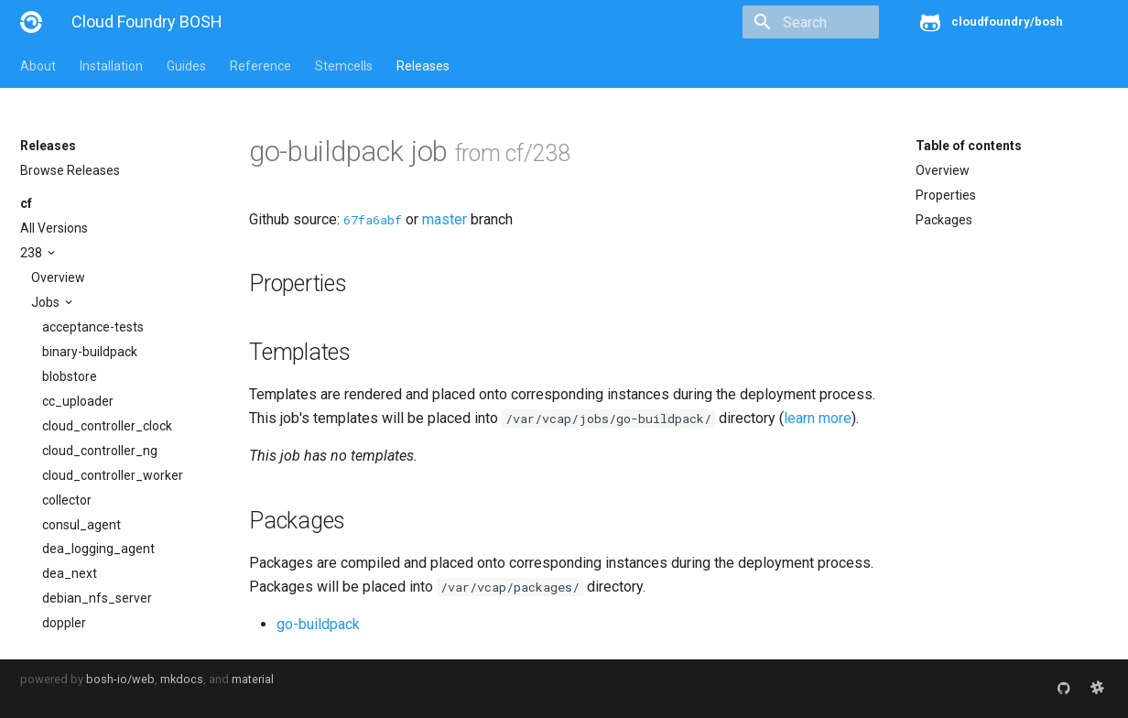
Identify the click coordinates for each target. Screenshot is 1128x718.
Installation (111, 66)
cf (26, 203)
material (253, 679)
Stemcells (344, 66)
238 (32, 252)
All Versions (54, 228)
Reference (260, 66)
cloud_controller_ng (99, 450)
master (444, 219)
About (38, 66)
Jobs (46, 302)
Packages (944, 219)
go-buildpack (318, 624)
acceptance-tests (93, 327)
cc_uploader (78, 401)
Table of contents (969, 145)
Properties (946, 195)
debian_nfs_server (97, 598)
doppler (64, 622)
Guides (186, 66)
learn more (817, 418)
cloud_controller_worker (112, 475)
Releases (423, 66)
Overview (58, 277)
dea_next (69, 573)
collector (67, 500)
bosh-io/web (120, 679)
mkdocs (181, 679)
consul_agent (81, 524)
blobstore (69, 376)
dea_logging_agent (98, 548)
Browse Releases (70, 170)
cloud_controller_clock (107, 426)
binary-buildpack (89, 351)
